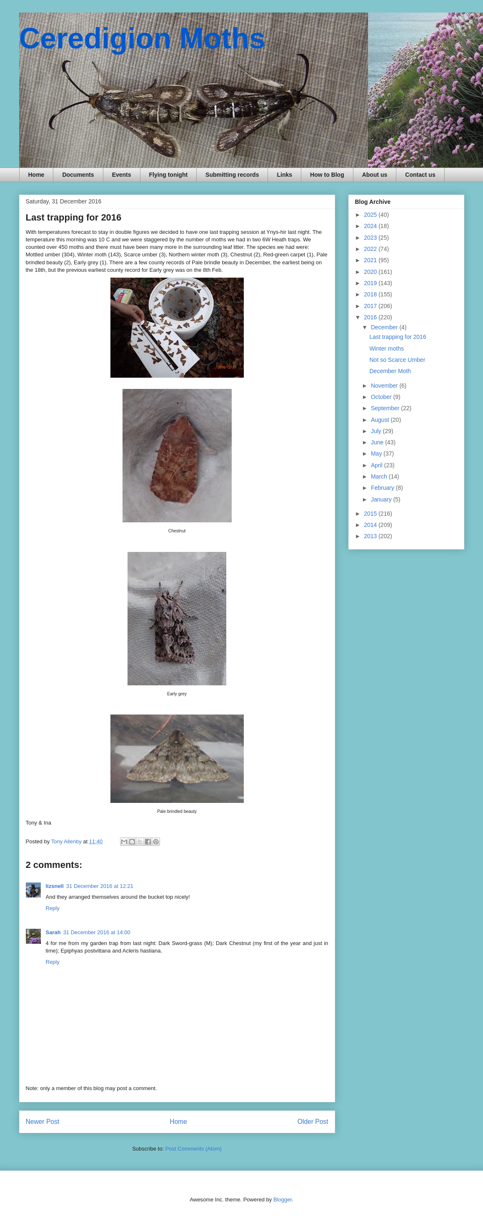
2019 (371, 283)
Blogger (282, 1199)
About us (375, 174)
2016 (371, 317)
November (385, 385)
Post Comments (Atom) (193, 1149)
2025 (371, 214)
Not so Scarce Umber (397, 359)
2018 (371, 294)
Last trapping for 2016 (397, 336)
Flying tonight (168, 174)
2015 (371, 513)
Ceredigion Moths (142, 38)
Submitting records (232, 174)
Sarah (53, 932)
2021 (371, 260)
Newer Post (43, 1121)
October (382, 397)
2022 (371, 249)
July (377, 431)
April (377, 465)
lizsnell (55, 886)
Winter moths (386, 348)
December (385, 327)
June (378, 442)
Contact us (420, 174)
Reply (53, 908)
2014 (371, 525)
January (382, 499)
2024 (371, 226)
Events (121, 174)
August (380, 419)
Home (36, 174)
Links (284, 174)
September (386, 408)
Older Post (313, 1121)
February (383, 487)
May (377, 453)
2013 (371, 536)
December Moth (390, 371)
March (380, 476)
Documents (78, 174)
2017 (371, 306)
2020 (371, 271)
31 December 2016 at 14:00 (96, 932)
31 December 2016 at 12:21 (99, 886)
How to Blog (327, 174)
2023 (371, 237)
